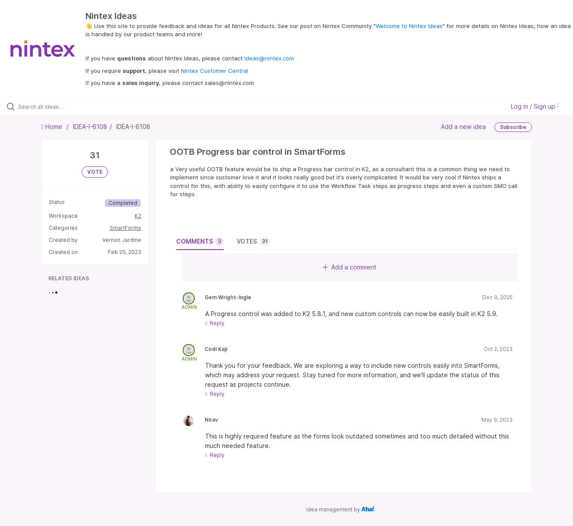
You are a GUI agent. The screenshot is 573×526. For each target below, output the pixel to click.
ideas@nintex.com (269, 58)
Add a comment (350, 267)
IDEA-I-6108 (90, 126)
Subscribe (513, 127)
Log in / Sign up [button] (535, 106)
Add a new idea (463, 126)
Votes (253, 241)
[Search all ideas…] (68, 106)
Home (52, 126)
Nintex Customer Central (214, 70)
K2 (138, 216)
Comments (200, 241)
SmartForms (125, 228)
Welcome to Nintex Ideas (409, 25)
